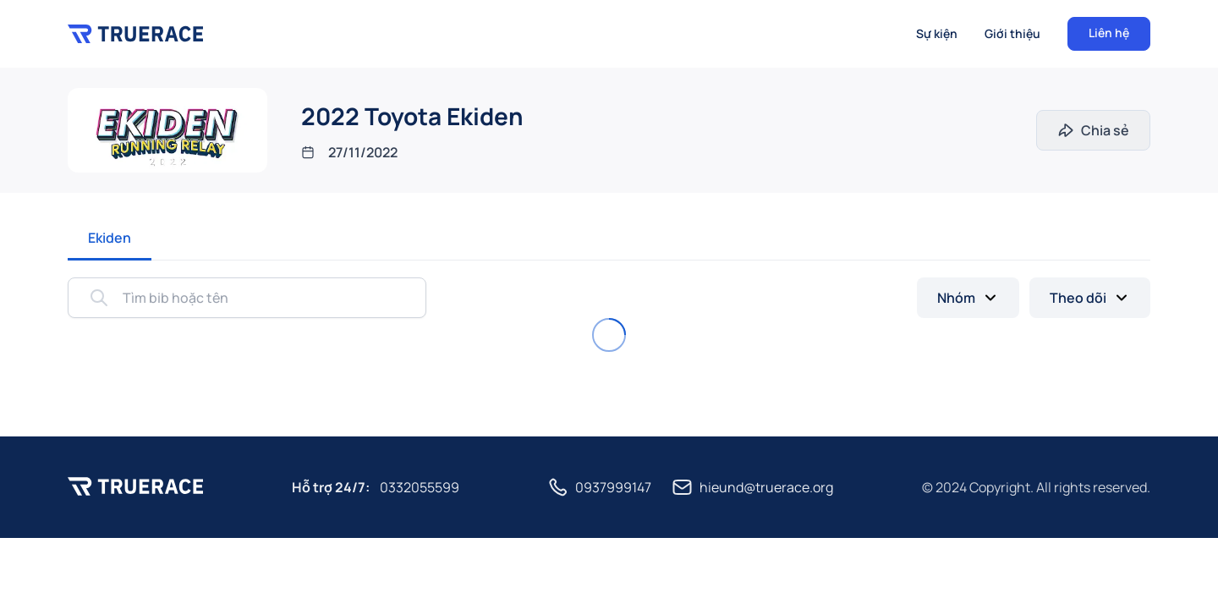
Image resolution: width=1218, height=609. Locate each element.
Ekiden (109, 237)
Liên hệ (1109, 33)
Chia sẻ (1105, 130)
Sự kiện (936, 33)
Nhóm (956, 297)
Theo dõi (1078, 297)
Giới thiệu (1012, 33)
